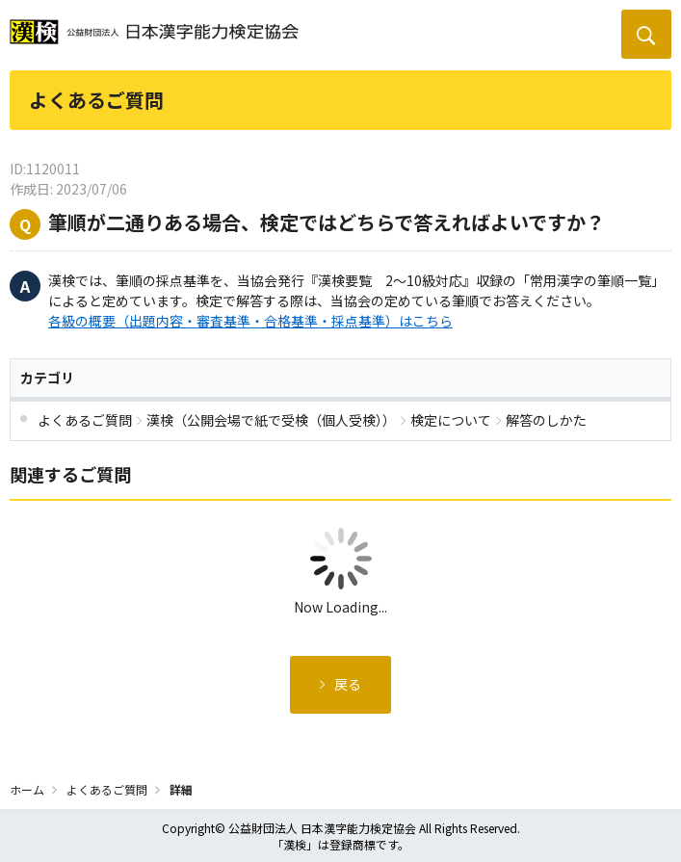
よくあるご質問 (106, 789)
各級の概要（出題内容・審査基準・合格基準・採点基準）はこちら (250, 320)
